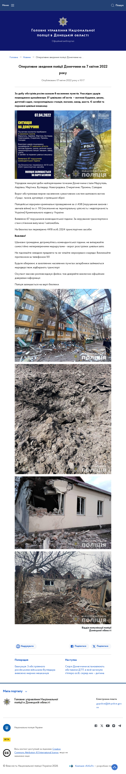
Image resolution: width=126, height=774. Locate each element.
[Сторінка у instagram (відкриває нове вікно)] (114, 726)
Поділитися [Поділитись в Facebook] (80, 646)
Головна (14, 57)
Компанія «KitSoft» (84, 766)
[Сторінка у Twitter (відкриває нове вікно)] (102, 726)
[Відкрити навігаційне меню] (12, 5)
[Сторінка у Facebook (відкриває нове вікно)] (96, 726)
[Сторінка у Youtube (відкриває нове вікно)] (108, 726)
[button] (15, 691)
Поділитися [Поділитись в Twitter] (102, 646)
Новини (27, 57)
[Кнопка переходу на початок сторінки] (115, 767)
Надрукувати (27, 646)
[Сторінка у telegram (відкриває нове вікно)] (119, 726)
